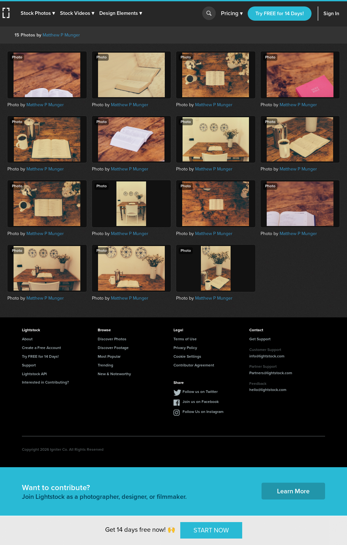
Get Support (260, 339)
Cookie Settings (187, 356)
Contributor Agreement (194, 365)
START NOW (211, 530)
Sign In (331, 13)
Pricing (232, 13)
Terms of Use (185, 339)
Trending (105, 365)
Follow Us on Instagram (203, 412)
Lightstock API (34, 374)
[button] (38, 13)
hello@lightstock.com (267, 390)
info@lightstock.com (266, 356)
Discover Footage (113, 348)
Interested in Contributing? (45, 382)
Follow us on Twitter (200, 392)
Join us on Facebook (201, 402)
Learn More (293, 491)
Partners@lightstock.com (270, 373)
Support (29, 365)
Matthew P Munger (61, 35)
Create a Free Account (41, 348)
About (27, 339)
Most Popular (109, 356)
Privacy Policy (185, 348)
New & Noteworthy (114, 374)
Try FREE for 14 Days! (279, 13)
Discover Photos (112, 339)
